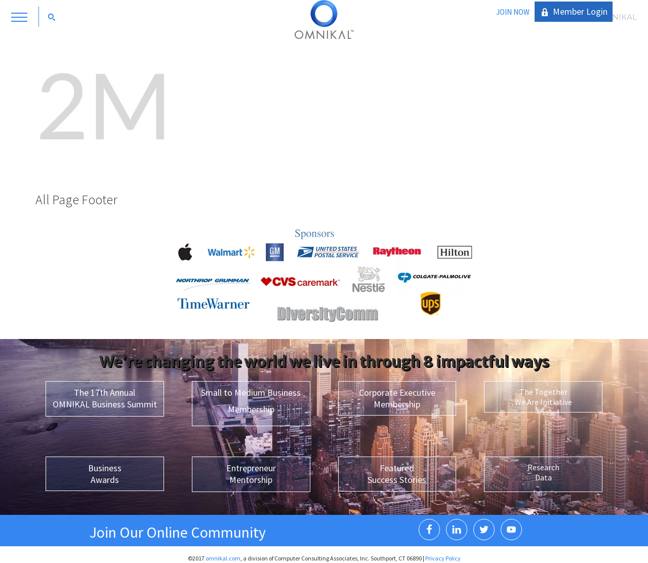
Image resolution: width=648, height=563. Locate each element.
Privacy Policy (443, 558)
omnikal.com (223, 558)
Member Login (580, 11)
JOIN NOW (513, 12)
